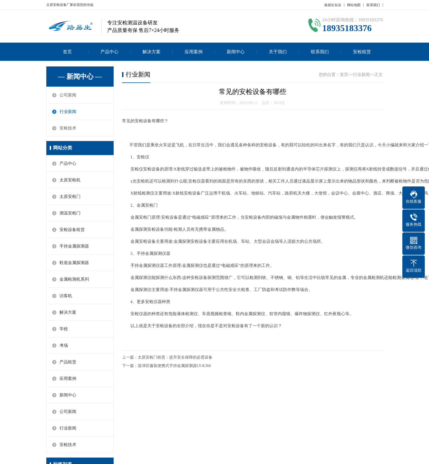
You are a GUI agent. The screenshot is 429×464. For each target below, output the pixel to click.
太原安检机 (70, 180)
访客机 (65, 296)
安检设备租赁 (72, 229)
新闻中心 (236, 51)
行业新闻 (67, 111)
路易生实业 (332, 5)
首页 (67, 51)
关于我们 (278, 51)
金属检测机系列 (74, 279)
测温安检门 (70, 213)
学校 (63, 329)
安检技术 (67, 128)
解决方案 (151, 51)
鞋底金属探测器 (74, 262)
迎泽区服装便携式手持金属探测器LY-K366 (174, 366)
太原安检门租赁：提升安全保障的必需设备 (175, 357)
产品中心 (109, 51)
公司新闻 (67, 95)
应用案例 (194, 51)
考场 (63, 345)
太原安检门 (70, 196)
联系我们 (373, 5)
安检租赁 (362, 51)
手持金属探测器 (74, 246)
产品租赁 (67, 362)
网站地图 (354, 5)
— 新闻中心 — (80, 76)
